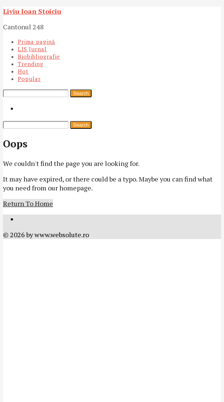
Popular (29, 78)
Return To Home (28, 203)
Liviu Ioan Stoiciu (32, 11)
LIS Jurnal (32, 49)
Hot (23, 71)
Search (81, 93)
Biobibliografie (39, 56)
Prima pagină (36, 41)
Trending (30, 64)
